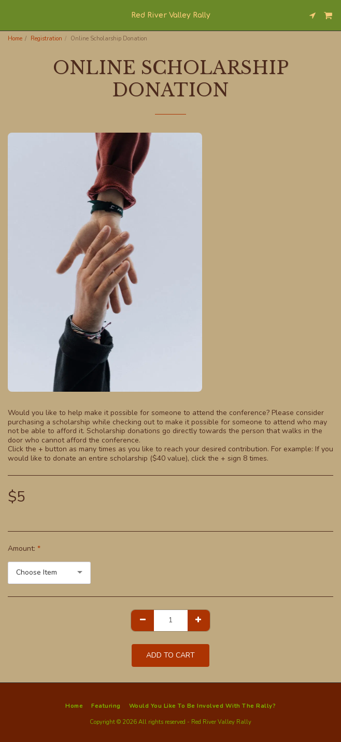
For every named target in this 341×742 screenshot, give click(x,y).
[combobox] (49, 573)
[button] (11, 14)
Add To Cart (170, 655)
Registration (46, 38)
